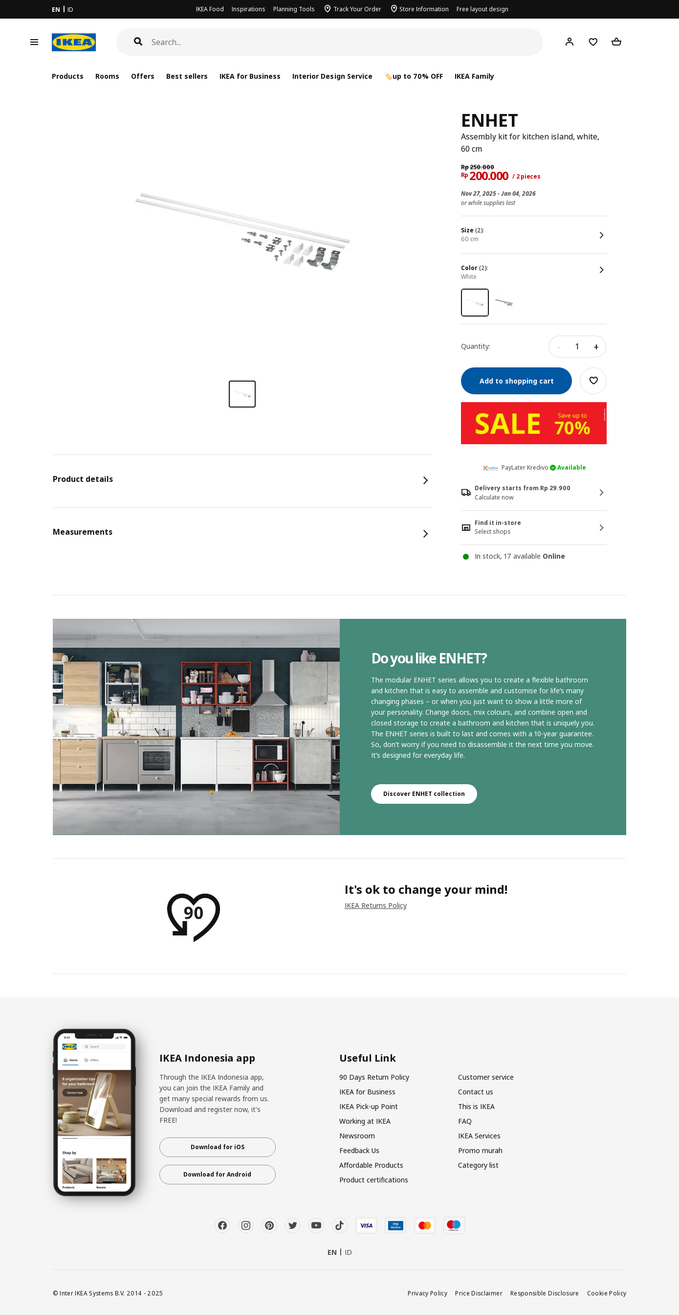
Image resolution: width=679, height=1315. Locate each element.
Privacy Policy (427, 1293)
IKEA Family (474, 76)
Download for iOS (217, 1147)
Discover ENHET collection (424, 794)
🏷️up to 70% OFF (413, 76)
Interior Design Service (332, 76)
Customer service (486, 1077)
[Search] (348, 42)
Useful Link (367, 1058)
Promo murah (480, 1150)
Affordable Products (371, 1165)
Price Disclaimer (479, 1293)
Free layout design (482, 9)
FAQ (465, 1121)
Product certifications (373, 1179)
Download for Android (217, 1174)
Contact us (475, 1091)
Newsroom (357, 1135)
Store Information (424, 9)
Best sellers (187, 76)
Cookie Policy (607, 1293)
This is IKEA (476, 1106)
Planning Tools (294, 9)
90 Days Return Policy (374, 1077)
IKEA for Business (250, 76)
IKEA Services (479, 1135)
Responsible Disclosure (544, 1293)
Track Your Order (357, 9)
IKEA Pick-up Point (368, 1106)
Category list (478, 1165)
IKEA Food (210, 9)
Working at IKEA (365, 1121)
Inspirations (248, 9)
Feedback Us (359, 1150)
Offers (142, 76)
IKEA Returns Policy (376, 905)
